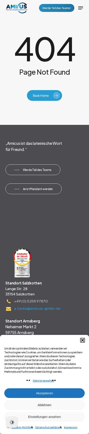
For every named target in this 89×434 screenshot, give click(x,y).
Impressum (70, 427)
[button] (82, 340)
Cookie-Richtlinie (22, 427)
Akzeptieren (44, 393)
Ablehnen (44, 405)
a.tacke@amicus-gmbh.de (37, 308)
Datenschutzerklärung (48, 427)
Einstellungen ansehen (44, 417)
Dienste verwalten (43, 380)
